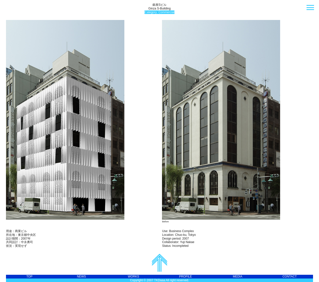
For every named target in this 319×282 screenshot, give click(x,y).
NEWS (81, 276)
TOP (29, 276)
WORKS (133, 276)
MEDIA (237, 276)
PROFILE (185, 276)
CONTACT (289, 276)
